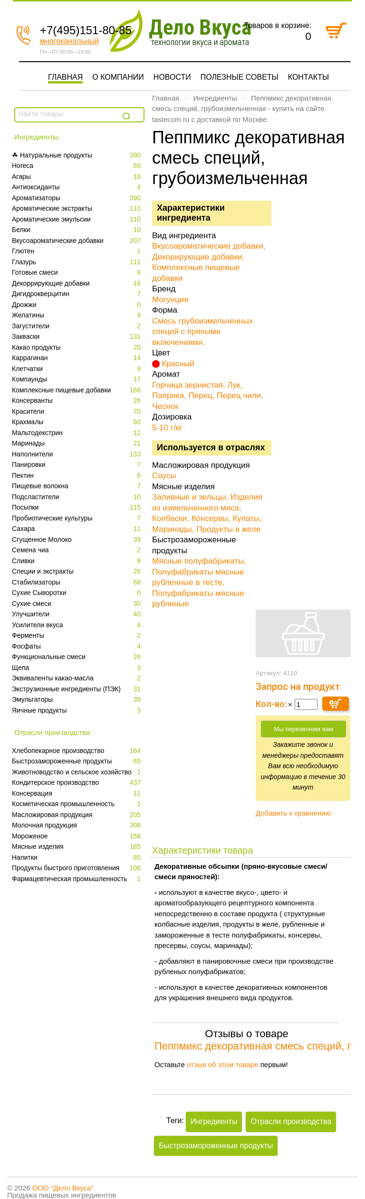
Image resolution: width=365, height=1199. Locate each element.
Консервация (77, 793)
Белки (77, 229)
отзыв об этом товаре (223, 1064)
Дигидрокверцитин (77, 293)
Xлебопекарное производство (77, 750)
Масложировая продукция (77, 814)
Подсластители (77, 497)
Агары (77, 176)
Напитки (77, 857)
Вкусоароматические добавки (77, 240)
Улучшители (77, 614)
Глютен (77, 251)
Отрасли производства (290, 1121)
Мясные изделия (77, 846)
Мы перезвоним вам (303, 729)
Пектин (77, 475)
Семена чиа (77, 550)
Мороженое (77, 836)
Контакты (308, 77)
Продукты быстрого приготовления (77, 868)
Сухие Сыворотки (77, 592)
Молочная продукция (77, 825)
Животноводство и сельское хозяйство (77, 772)
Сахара (77, 528)
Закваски (77, 336)
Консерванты (77, 400)
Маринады (77, 443)
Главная (65, 77)
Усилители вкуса (77, 625)
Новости (172, 77)
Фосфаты (77, 646)
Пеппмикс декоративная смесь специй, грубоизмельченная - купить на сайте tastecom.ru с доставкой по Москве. (241, 108)
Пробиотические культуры (77, 518)
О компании (118, 77)
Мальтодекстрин (77, 433)
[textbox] (67, 114)
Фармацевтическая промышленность (77, 879)
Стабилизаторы (77, 582)
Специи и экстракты (77, 571)
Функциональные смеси (77, 656)
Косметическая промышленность (77, 804)
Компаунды (77, 379)
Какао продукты (77, 347)
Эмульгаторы (77, 699)
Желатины (77, 315)
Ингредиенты (215, 98)
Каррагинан (77, 358)
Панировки (77, 464)
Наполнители (77, 454)
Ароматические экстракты (77, 208)
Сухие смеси (77, 603)
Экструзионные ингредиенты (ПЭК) (77, 689)
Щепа (77, 667)
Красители (77, 411)
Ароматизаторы (77, 198)
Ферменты (77, 635)
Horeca (77, 165)
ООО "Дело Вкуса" (63, 1188)
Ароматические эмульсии (77, 219)
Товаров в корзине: (277, 25)
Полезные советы (240, 77)
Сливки (77, 561)
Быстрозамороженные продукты (77, 761)
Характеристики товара (202, 850)
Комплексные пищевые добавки (77, 390)
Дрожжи (77, 304)
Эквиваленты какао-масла (77, 678)
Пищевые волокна (77, 486)
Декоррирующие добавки (77, 283)
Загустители (77, 326)
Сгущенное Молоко (77, 539)
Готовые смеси (77, 272)
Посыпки (77, 507)
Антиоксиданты (77, 187)
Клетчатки (77, 368)
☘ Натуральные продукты (77, 155)
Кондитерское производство (77, 782)
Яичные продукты (77, 710)
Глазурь (77, 262)
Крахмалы (77, 422)
